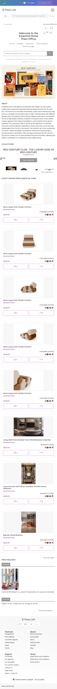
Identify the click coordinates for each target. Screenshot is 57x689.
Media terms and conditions (39, 659)
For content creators (12, 665)
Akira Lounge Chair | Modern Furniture (17, 207)
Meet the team (35, 642)
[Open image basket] (52, 16)
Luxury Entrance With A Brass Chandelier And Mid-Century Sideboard (24, 488)
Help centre (9, 671)
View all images (50, 558)
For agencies (9, 659)
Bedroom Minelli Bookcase (13, 535)
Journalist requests (11, 640)
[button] (4, 3)
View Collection (28, 160)
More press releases (47, 611)
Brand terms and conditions (39, 656)
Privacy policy (35, 662)
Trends (7, 648)
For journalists (9, 662)
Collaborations (10, 642)
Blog (31, 648)
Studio (7, 645)
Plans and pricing (36, 634)
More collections (48, 172)
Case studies (34, 637)
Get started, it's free (45, 3)
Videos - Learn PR (11, 673)
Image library (9, 634)
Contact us (8, 668)
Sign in (31, 3)
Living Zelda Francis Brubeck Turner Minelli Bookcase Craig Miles (27, 440)
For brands (8, 656)
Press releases (9, 637)
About (32, 640)
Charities (33, 645)
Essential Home (9, 210)
